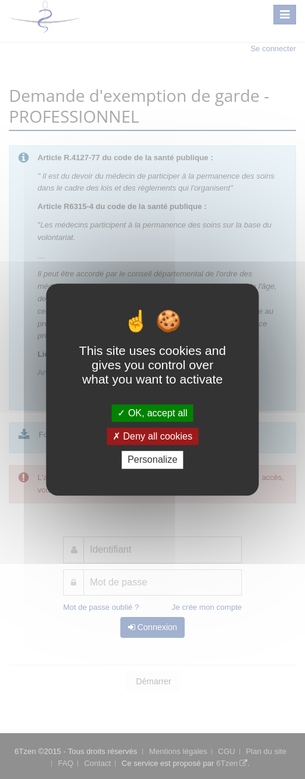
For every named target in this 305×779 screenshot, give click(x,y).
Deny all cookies (152, 436)
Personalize (152, 460)
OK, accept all (152, 413)
